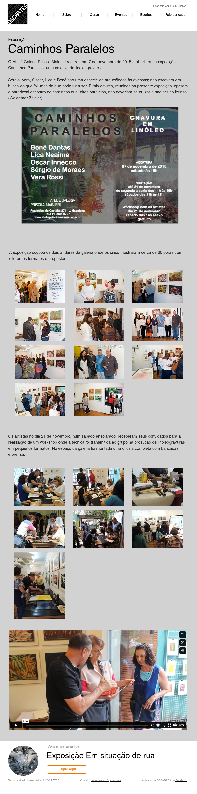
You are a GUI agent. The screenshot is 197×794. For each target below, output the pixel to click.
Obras (94, 15)
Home (39, 15)
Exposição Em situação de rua (101, 755)
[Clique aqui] (66, 769)
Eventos (121, 15)
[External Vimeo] (98, 680)
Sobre (66, 15)
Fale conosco (175, 15)
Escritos (149, 15)
